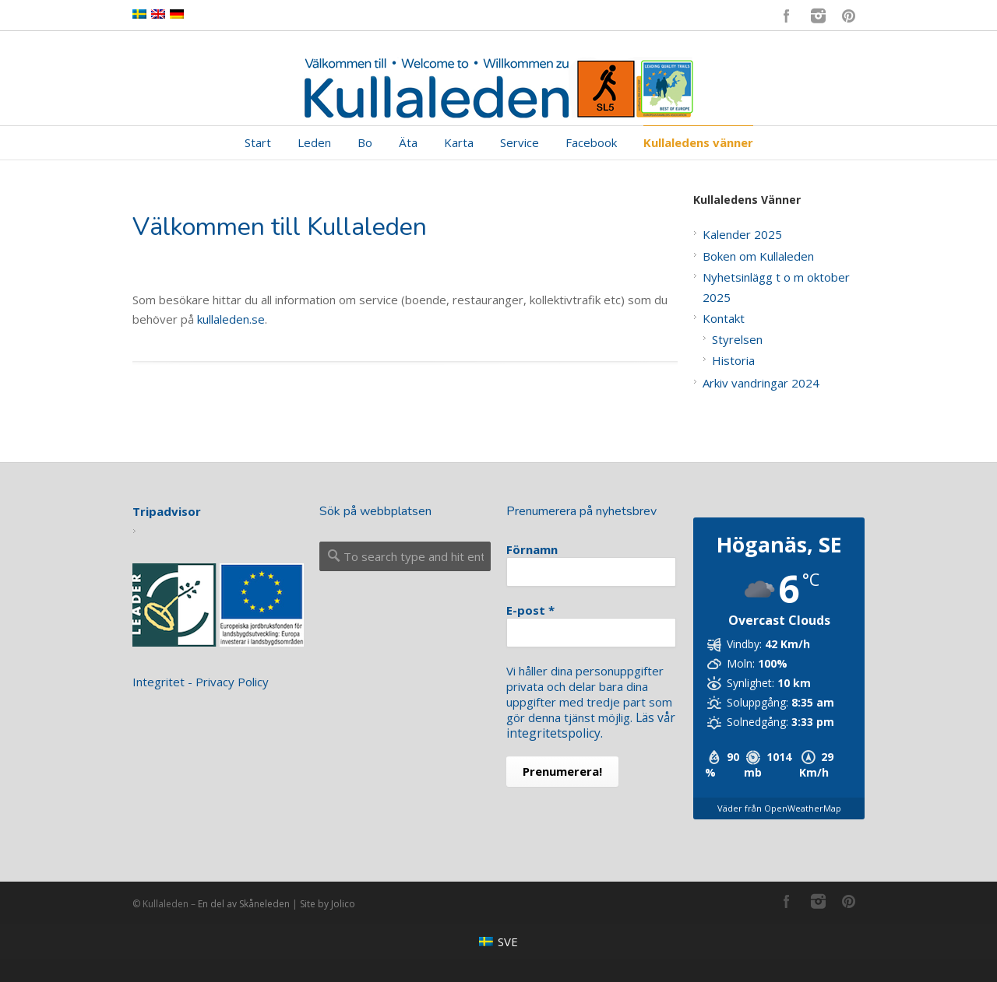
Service (519, 142)
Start (258, 142)
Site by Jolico (327, 903)
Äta (408, 142)
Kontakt (724, 318)
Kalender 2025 (742, 234)
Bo (365, 142)
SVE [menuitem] (508, 941)
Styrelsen (737, 339)
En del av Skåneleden (244, 903)
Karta (459, 142)
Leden (314, 142)
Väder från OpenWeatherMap (779, 808)
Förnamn (532, 549)
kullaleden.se (231, 319)
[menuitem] (498, 941)
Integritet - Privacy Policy (200, 681)
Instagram (817, 15)
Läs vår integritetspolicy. (590, 725)
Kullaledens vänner (698, 142)
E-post (530, 610)
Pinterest (849, 15)
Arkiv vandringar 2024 (761, 383)
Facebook (786, 15)
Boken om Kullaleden (758, 256)
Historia (733, 360)
